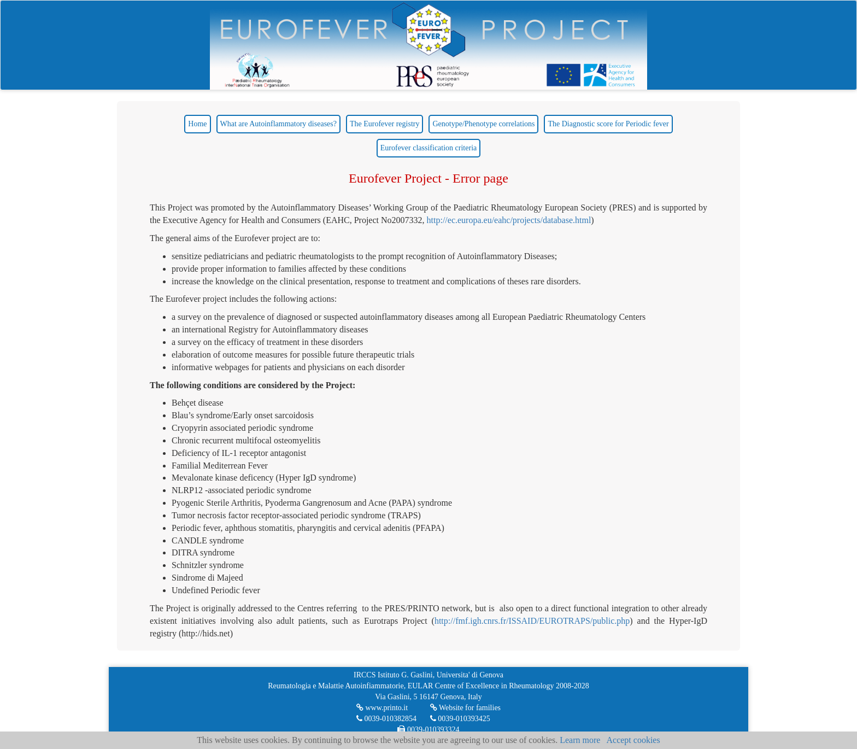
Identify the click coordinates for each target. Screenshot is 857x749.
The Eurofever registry (385, 124)
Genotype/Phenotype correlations (483, 124)
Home (197, 124)
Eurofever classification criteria (428, 148)
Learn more (580, 740)
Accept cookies (633, 740)
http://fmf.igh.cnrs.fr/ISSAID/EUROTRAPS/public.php (532, 620)
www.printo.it (386, 708)
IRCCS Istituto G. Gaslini (393, 675)
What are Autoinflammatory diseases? (278, 124)
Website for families (470, 708)
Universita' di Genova (470, 675)
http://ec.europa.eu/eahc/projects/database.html (509, 220)
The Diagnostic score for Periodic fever (608, 124)
